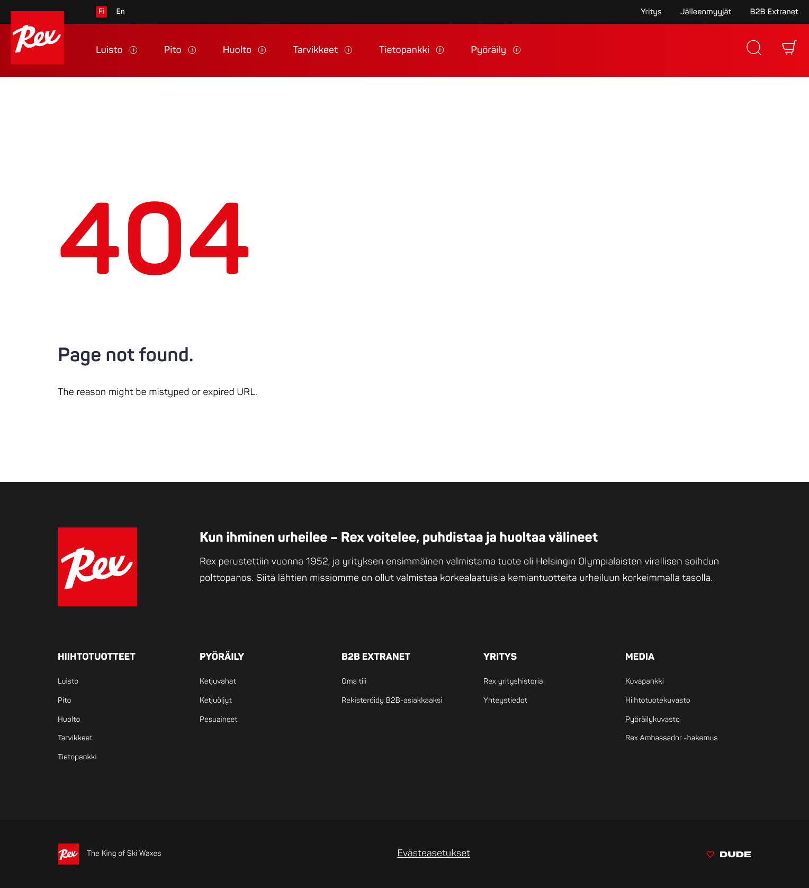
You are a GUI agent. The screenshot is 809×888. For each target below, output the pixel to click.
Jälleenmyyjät (706, 12)
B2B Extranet (774, 12)
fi (101, 11)
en (120, 11)
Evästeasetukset (433, 853)
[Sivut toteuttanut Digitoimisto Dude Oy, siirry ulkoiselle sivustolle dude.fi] (728, 856)
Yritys (651, 12)
